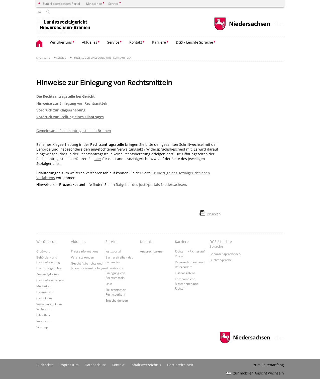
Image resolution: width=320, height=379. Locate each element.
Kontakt (146, 241)
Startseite (43, 57)
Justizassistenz (185, 273)
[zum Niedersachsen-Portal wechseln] (242, 29)
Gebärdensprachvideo (225, 254)
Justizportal (113, 251)
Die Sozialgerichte (49, 268)
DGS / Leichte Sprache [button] (194, 42)
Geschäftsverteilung (50, 280)
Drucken (214, 214)
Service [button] (113, 42)
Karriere (182, 241)
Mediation (43, 286)
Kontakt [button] (135, 42)
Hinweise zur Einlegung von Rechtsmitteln (102, 57)
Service (61, 57)
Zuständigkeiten (47, 274)
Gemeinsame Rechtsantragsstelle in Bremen (73, 130)
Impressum (44, 321)
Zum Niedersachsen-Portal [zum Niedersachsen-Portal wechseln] (61, 4)
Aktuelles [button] (89, 42)
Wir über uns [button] (61, 42)
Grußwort (43, 251)
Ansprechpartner (152, 251)
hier (97, 158)
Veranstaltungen (82, 257)
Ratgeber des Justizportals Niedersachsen (151, 184)
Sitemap (42, 327)
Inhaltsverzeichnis (146, 364)
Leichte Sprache (220, 260)
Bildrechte (45, 364)
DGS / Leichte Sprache (220, 244)
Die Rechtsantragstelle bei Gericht (65, 96)
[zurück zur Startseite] (64, 26)
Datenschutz (45, 292)
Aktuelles (78, 241)
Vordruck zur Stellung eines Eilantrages (70, 116)
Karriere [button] (159, 42)
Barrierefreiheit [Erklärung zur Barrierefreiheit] (180, 364)
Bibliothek (43, 315)
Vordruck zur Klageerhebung (60, 110)
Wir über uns (47, 241)
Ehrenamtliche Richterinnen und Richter (186, 283)
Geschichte (44, 298)
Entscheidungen (116, 300)
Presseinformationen (85, 251)
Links (109, 284)
